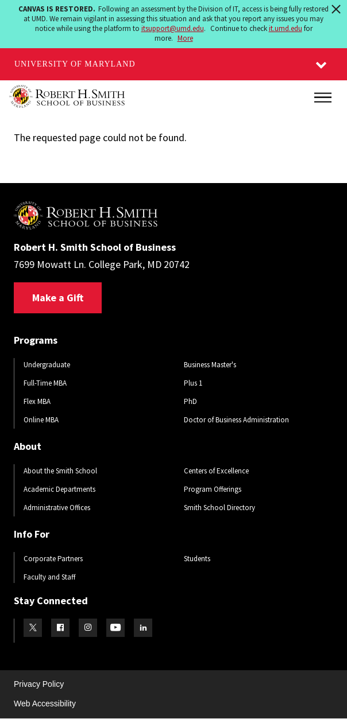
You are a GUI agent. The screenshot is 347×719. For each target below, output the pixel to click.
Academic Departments (59, 489)
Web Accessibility (45, 703)
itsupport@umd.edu (172, 28)
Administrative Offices (57, 507)
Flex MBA (37, 401)
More (185, 38)
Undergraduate (47, 365)
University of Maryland (75, 64)
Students (197, 558)
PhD (190, 401)
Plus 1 (193, 383)
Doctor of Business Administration (236, 420)
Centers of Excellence (216, 471)
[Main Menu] (323, 97)
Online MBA (41, 420)
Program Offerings (212, 489)
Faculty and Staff (49, 577)
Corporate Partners (53, 558)
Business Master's (210, 365)
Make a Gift (57, 297)
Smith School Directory (219, 507)
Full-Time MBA (45, 383)
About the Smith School (60, 471)
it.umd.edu (285, 28)
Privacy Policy (39, 684)
